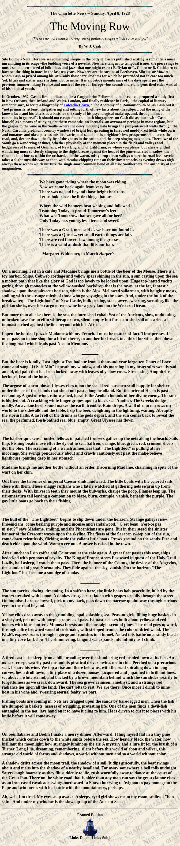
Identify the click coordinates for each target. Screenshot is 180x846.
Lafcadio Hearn (76, 105)
